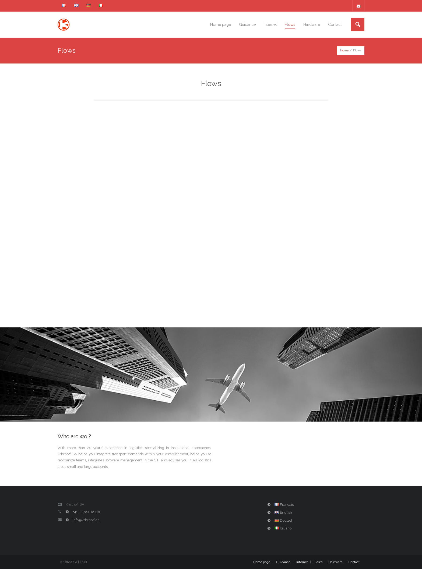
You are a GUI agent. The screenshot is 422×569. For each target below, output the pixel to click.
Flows (318, 562)
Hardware (335, 562)
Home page (261, 562)
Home (344, 50)
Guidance (283, 562)
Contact (354, 562)
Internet (302, 562)
